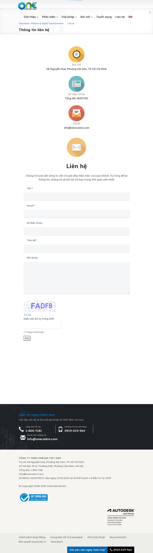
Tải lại (27, 316)
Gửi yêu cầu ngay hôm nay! (87, 549)
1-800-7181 (34, 431)
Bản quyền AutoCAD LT (32, 541)
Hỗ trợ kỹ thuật (96, 537)
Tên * (30, 189)
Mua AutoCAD (118, 537)
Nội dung (32, 258)
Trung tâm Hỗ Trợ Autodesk (66, 537)
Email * (31, 206)
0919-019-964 (75, 431)
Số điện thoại (34, 224)
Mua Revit (57, 541)
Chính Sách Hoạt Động (32, 537)
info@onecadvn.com (42, 439)
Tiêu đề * (32, 241)
